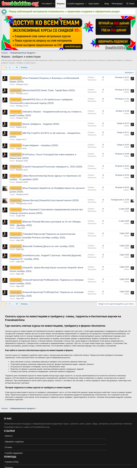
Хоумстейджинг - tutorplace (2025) (40, 145)
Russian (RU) (8, 459)
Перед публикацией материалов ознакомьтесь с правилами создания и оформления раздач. (64, 11)
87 (17, 67)
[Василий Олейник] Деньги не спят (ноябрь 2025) (48, 246)
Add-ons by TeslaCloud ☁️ (68, 463)
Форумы (61, 4)
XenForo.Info (17, 465)
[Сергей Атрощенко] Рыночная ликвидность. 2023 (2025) (52, 166)
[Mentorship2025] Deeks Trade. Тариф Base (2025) (49, 90)
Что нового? (47, 4)
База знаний (94, 4)
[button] (53, 3)
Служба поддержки (75, 4)
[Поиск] (130, 3)
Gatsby (12, 84)
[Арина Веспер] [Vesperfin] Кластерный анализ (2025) (51, 200)
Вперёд (24, 67)
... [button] (13, 67)
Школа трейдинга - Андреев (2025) (41, 124)
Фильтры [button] (128, 72)
